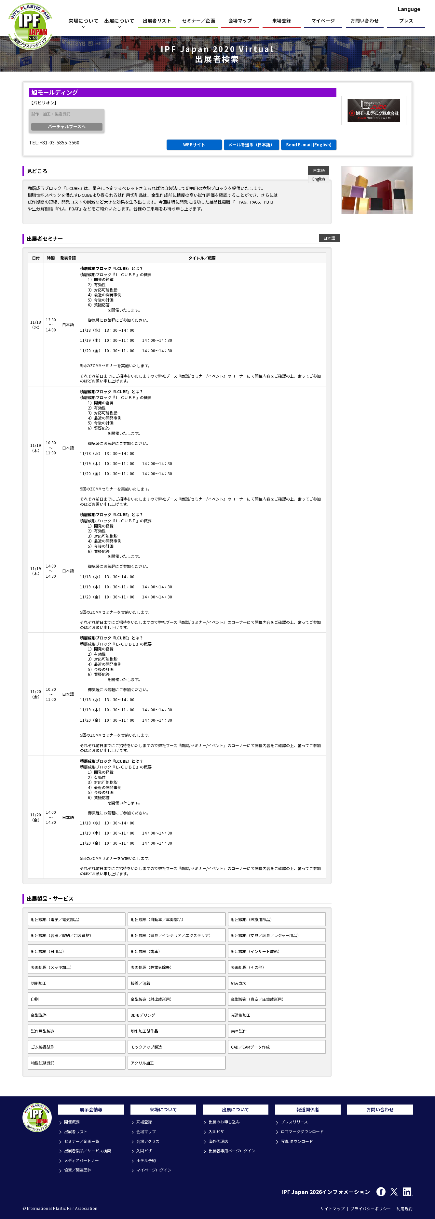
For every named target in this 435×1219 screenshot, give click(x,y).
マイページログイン (156, 1169)
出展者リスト (157, 21)
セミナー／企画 (198, 21)
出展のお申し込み (226, 1125)
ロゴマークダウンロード (304, 1134)
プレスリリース (295, 1125)
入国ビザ (145, 1151)
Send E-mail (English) (309, 144)
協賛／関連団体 (79, 1169)
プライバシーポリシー (370, 1207)
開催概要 (72, 1125)
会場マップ (240, 21)
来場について (163, 1111)
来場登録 (281, 21)
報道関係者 (307, 1111)
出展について (235, 1111)
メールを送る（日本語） (251, 144)
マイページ (323, 21)
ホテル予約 (147, 1160)
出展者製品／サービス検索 (89, 1151)
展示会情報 (91, 1111)
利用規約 (405, 1207)
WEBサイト (194, 144)
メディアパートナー (83, 1160)
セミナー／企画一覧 (83, 1142)
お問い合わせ (364, 21)
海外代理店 (219, 1142)
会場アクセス (149, 1142)
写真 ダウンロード (298, 1142)
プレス (406, 21)
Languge (409, 9)
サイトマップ (332, 1207)
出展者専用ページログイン (234, 1151)
